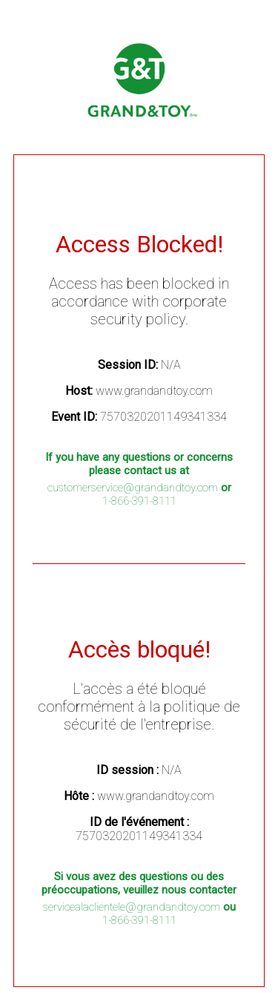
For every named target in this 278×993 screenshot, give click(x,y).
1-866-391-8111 (139, 501)
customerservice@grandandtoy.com (132, 487)
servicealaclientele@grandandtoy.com (131, 907)
